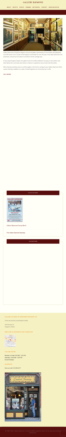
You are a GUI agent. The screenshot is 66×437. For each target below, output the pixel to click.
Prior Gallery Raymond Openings (16, 233)
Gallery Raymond (33, 2)
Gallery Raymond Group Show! (16, 225)
